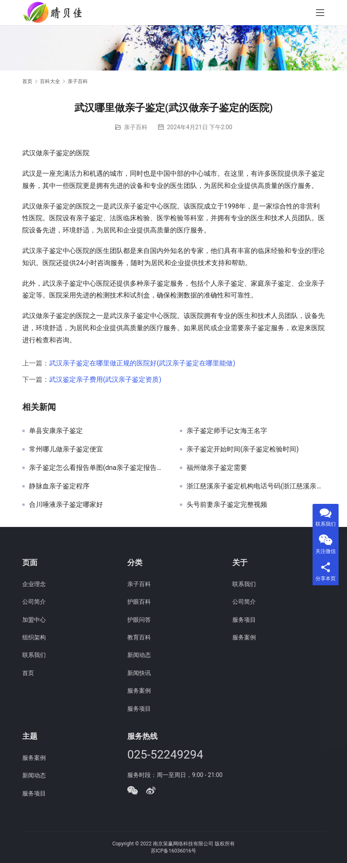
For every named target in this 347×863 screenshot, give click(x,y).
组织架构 (34, 637)
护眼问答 (139, 619)
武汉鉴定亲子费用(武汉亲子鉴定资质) (105, 379)
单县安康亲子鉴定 (56, 431)
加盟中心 (34, 619)
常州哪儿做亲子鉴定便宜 (66, 449)
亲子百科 (135, 127)
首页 (27, 81)
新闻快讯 (139, 673)
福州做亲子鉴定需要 (217, 468)
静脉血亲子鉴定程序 (59, 486)
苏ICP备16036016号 (174, 851)
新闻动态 (139, 655)
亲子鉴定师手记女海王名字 (227, 431)
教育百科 (139, 637)
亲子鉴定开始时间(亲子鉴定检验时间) (243, 449)
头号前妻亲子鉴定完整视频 (227, 504)
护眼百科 (139, 601)
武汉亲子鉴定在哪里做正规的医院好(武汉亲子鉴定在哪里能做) (142, 363)
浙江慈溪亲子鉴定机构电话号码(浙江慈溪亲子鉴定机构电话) (256, 486)
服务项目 (139, 708)
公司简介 (34, 601)
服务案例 (139, 690)
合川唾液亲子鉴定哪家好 (66, 504)
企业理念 (34, 584)
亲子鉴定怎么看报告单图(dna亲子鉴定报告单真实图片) (98, 468)
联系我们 (34, 655)
